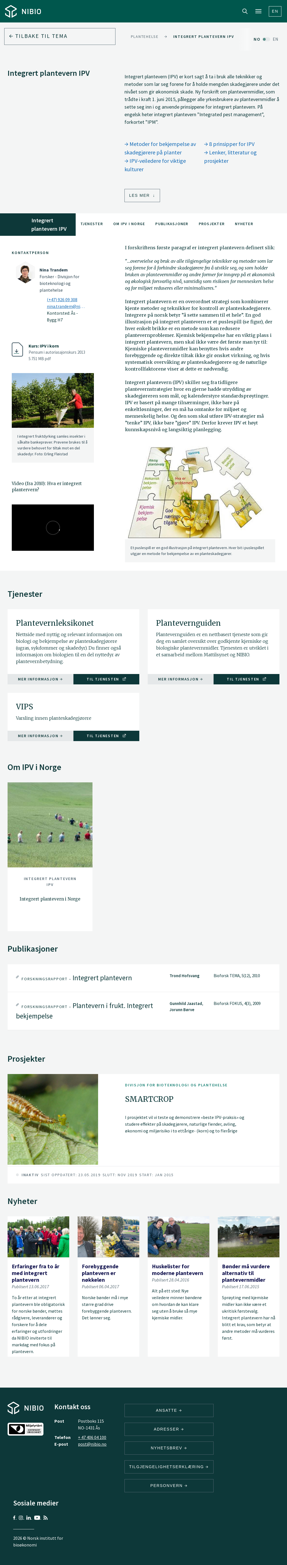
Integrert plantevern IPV (203, 36)
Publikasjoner (171, 223)
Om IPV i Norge (129, 223)
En (275, 11)
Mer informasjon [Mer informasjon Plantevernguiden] (180, 679)
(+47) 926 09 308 (62, 299)
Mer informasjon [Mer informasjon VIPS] (40, 735)
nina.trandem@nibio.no (66, 306)
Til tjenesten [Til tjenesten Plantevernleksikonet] (106, 679)
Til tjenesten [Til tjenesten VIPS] (106, 735)
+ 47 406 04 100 (92, 1437)
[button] (143, 978)
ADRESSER (169, 1429)
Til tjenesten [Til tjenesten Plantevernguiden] (246, 679)
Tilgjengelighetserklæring (169, 1467)
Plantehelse (145, 36)
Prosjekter (212, 223)
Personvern (169, 1485)
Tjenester (91, 223)
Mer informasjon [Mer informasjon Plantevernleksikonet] (40, 679)
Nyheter (244, 223)
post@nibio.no (92, 1444)
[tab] (143, 978)
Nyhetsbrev (169, 1448)
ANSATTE (169, 1410)
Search (245, 11)
